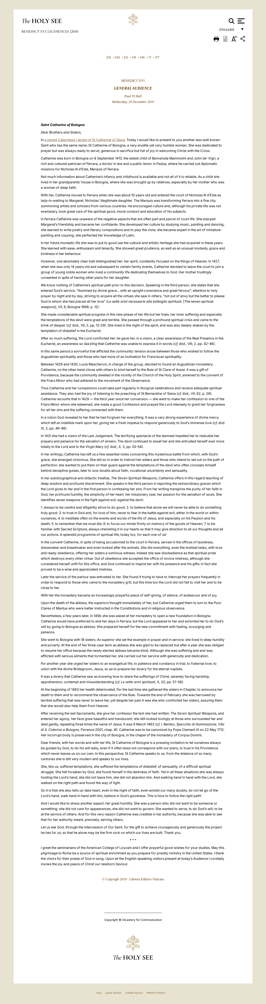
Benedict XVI (34, 31)
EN (117, 57)
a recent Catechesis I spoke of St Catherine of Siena (84, 140)
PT (157, 57)
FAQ (99, 992)
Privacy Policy (156, 992)
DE (109, 57)
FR (134, 57)
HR (142, 57)
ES (126, 57)
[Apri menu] (240, 20)
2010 (74, 31)
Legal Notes (113, 992)
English (228, 31)
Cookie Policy (134, 992)
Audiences (59, 31)
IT (149, 57)
